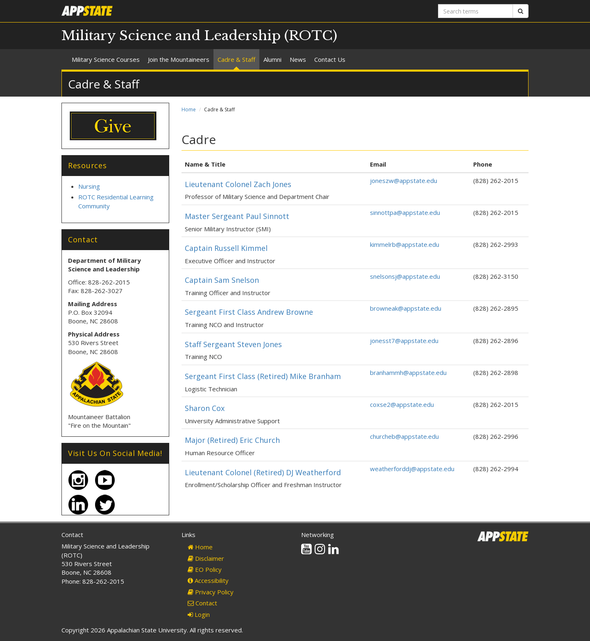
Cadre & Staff (236, 59)
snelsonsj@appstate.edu (405, 276)
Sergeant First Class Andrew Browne (249, 312)
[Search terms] (475, 11)
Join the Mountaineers (178, 59)
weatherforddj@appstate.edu (412, 469)
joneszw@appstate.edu (403, 180)
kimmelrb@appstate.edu (404, 244)
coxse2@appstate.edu (402, 404)
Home (189, 109)
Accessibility (208, 580)
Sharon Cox (205, 408)
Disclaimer (206, 558)
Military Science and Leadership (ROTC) (199, 35)
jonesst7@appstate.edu (404, 340)
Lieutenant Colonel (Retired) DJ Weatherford (263, 472)
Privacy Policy (211, 592)
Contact (202, 603)
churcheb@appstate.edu (404, 436)
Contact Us (329, 59)
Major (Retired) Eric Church (232, 440)
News (298, 59)
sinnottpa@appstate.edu (405, 212)
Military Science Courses (106, 59)
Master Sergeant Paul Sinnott (237, 216)
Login (199, 614)
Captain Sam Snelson (222, 280)
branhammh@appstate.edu (408, 372)
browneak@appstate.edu (405, 308)
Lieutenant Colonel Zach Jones (238, 184)
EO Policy (205, 569)
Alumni (272, 59)
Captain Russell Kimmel (226, 248)
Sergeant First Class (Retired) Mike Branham (263, 376)
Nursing (89, 186)
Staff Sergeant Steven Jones (233, 344)
